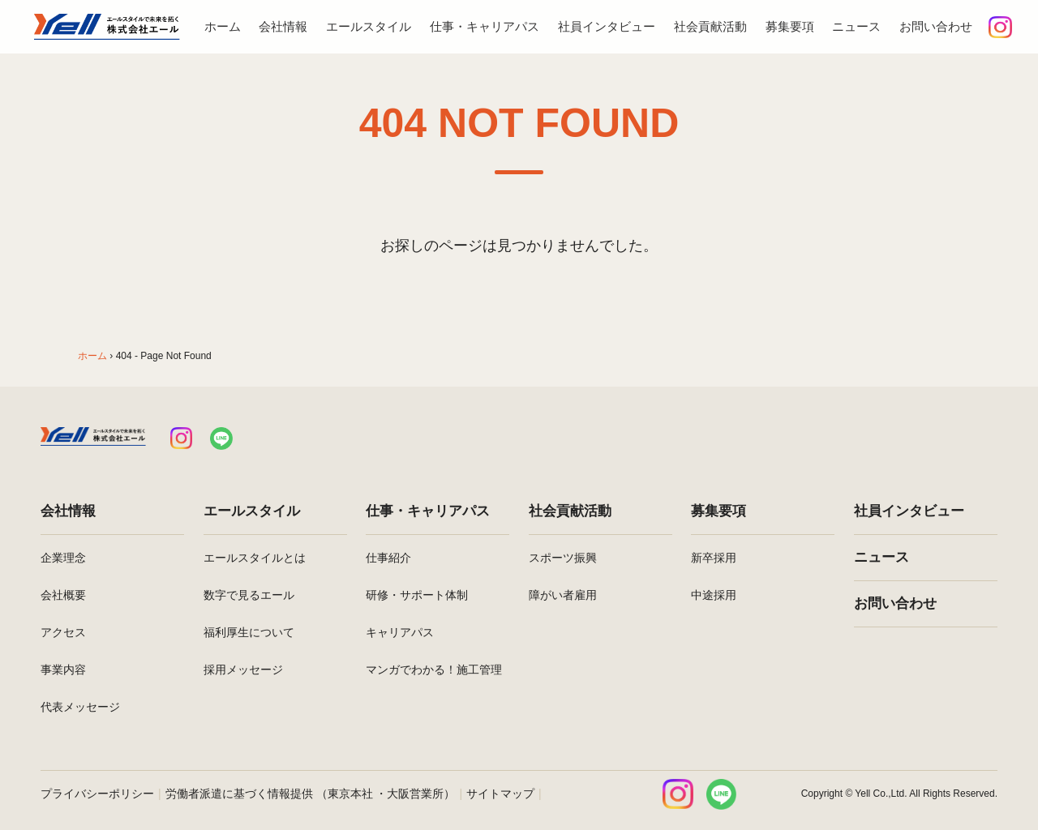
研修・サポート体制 (417, 594)
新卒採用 (713, 557)
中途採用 (713, 594)
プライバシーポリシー (97, 793)
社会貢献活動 (710, 26)
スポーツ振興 (563, 557)
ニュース (856, 26)
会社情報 (283, 26)
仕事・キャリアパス (484, 26)
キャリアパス (400, 632)
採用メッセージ (243, 669)
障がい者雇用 (563, 594)
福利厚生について (249, 632)
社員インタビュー (606, 26)
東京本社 (350, 793)
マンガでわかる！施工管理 (434, 669)
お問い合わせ (935, 26)
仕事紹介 (388, 557)
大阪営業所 (415, 793)
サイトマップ (500, 793)
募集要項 (790, 26)
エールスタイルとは (255, 557)
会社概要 (63, 594)
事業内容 (63, 669)
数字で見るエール (249, 594)
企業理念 (63, 557)
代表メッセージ (80, 706)
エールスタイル (368, 26)
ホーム (222, 26)
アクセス (63, 632)
